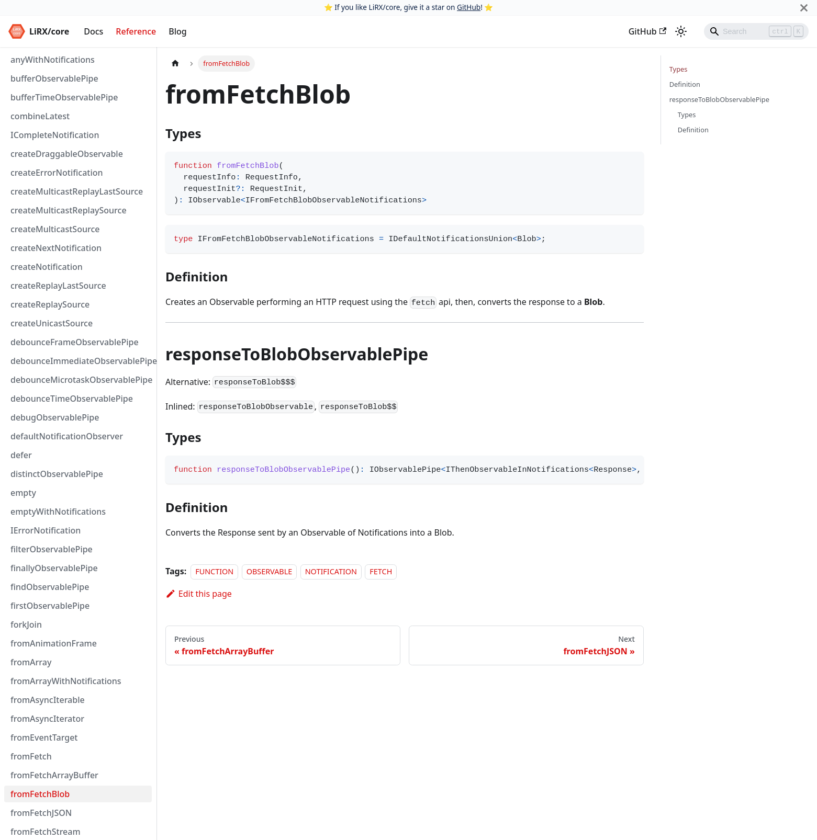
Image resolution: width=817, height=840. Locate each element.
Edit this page (198, 593)
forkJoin (26, 624)
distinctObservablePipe (56, 474)
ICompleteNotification (54, 135)
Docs (93, 31)
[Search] (756, 31)
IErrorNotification (45, 530)
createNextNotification (56, 248)
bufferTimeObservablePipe (64, 97)
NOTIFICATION (331, 571)
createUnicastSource (51, 323)
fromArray (30, 662)
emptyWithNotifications (58, 511)
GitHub (468, 7)
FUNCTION (214, 571)
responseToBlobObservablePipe (719, 99)
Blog (177, 31)
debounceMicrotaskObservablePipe (81, 379)
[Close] (804, 7)
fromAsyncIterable (47, 700)
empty (23, 492)
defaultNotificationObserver (66, 436)
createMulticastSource (54, 229)
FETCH (381, 571)
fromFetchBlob (40, 794)
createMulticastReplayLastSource (76, 191)
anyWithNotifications (52, 59)
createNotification (46, 267)
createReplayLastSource (58, 285)
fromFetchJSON (41, 813)
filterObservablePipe (51, 549)
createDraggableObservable (66, 154)
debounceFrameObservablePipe (74, 342)
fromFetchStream (45, 831)
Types (678, 69)
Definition (684, 84)
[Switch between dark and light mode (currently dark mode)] (681, 31)
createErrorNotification (56, 172)
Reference (136, 31)
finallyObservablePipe (54, 568)
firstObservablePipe (49, 605)
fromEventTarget (43, 737)
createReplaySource (49, 304)
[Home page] (175, 63)
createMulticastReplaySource (68, 210)
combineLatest (40, 116)
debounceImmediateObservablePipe (81, 361)
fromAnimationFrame (53, 643)
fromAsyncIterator (47, 718)
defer (21, 455)
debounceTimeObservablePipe (71, 398)
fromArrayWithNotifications (65, 681)
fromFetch (31, 756)
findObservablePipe (49, 587)
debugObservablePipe (54, 417)
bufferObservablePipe (54, 78)
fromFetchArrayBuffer (54, 775)
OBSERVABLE (270, 571)
